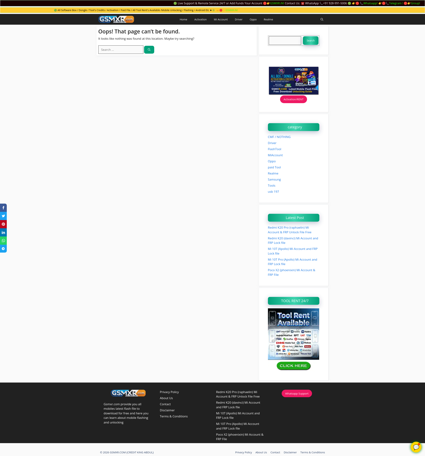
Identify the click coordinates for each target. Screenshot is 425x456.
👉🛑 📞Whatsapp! (366, 3)
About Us (166, 398)
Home (183, 19)
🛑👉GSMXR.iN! (275, 3)
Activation (200, 19)
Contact (165, 404)
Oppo (253, 19)
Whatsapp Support (297, 393)
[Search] (149, 50)
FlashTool (274, 149)
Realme (268, 19)
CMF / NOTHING (279, 137)
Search (311, 40)
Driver (239, 19)
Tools (271, 185)
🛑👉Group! (414, 3)
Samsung (274, 179)
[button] (322, 19)
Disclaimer (167, 410)
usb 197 (273, 191)
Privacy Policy (169, 392)
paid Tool (274, 167)
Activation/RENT (294, 99)
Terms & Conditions (174, 416)
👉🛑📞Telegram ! (392, 3)
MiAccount (275, 155)
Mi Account (221, 19)
